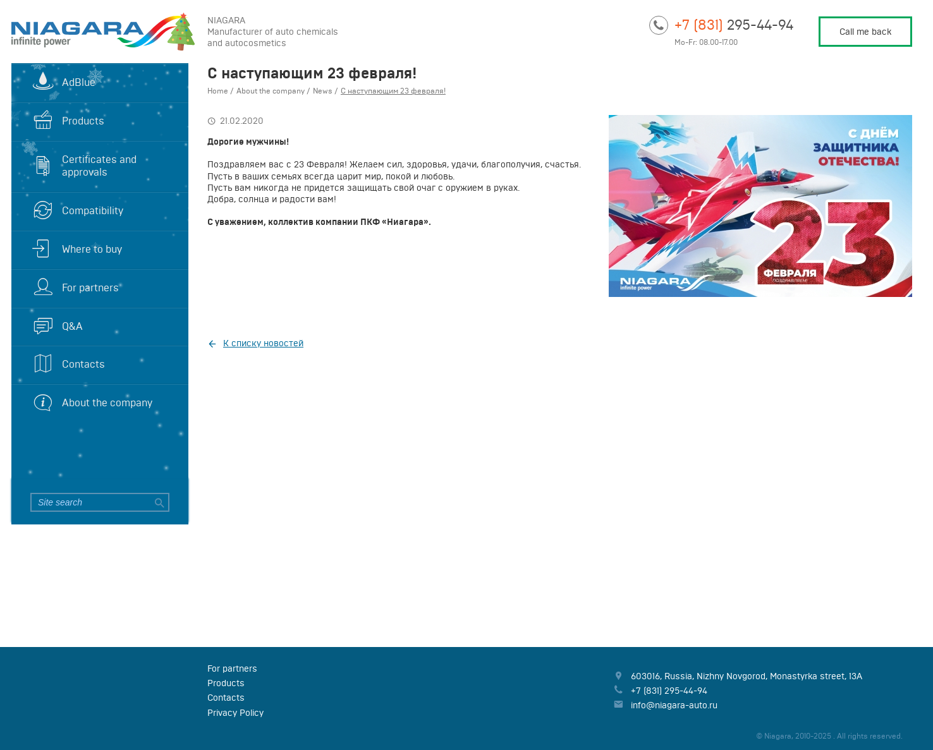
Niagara (99, 31)
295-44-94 (733, 24)
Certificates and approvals (99, 166)
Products (83, 120)
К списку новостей (263, 343)
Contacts (83, 364)
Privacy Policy (235, 713)
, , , (746, 676)
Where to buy (92, 249)
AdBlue (78, 82)
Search (158, 502)
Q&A (72, 326)
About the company (107, 402)
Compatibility (92, 210)
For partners (90, 287)
